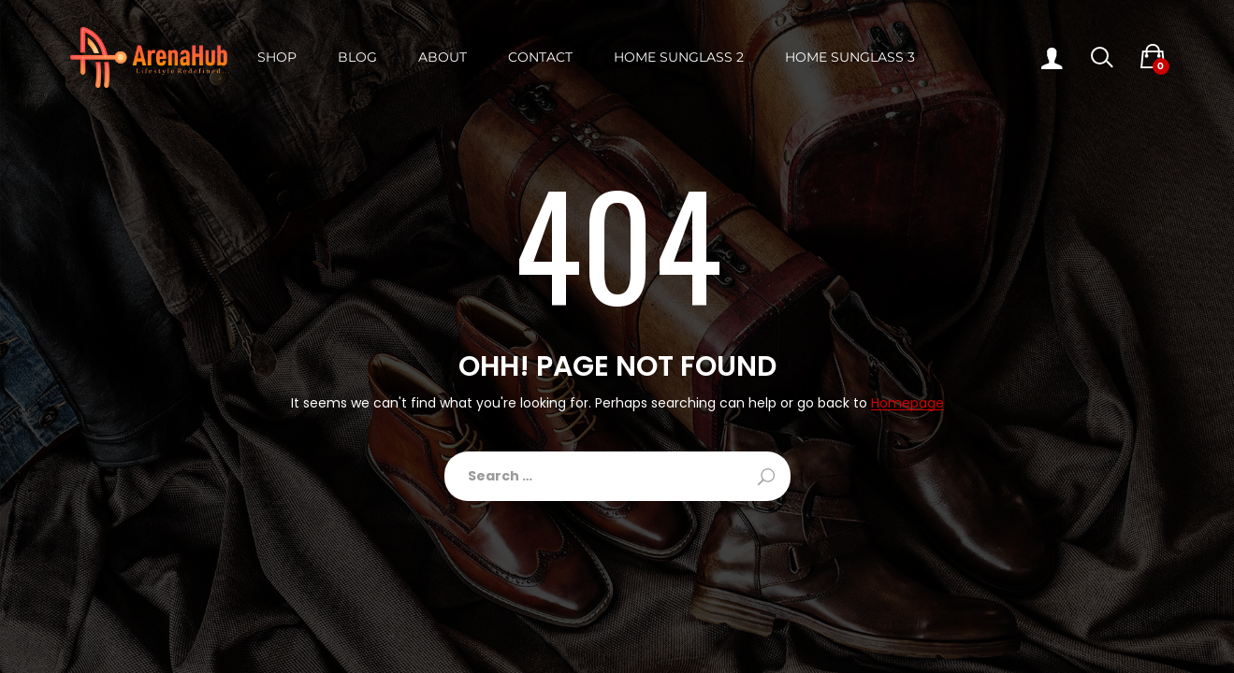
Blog (357, 57)
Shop (277, 57)
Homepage (907, 403)
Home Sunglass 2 (679, 57)
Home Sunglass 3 (850, 57)
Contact (540, 57)
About (442, 57)
